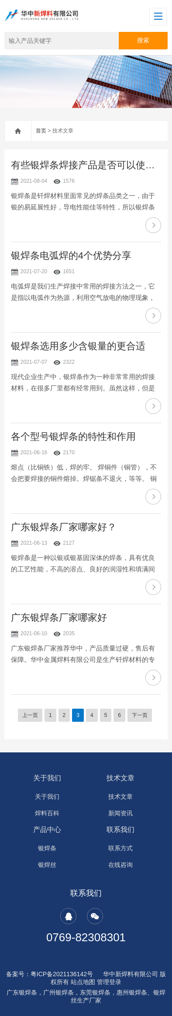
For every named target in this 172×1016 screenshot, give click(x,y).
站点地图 (83, 981)
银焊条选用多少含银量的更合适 (78, 346)
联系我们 (120, 829)
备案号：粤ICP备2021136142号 (49, 974)
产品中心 (47, 829)
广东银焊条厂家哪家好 (59, 617)
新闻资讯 (120, 813)
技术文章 (120, 778)
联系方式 (120, 848)
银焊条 (47, 848)
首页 (41, 131)
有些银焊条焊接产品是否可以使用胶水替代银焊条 (86, 165)
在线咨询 (120, 864)
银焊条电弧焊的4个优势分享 (71, 255)
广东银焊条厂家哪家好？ (64, 527)
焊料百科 (47, 813)
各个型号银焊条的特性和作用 (73, 436)
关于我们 (47, 778)
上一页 (30, 715)
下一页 (140, 715)
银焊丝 (47, 864)
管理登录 (109, 981)
